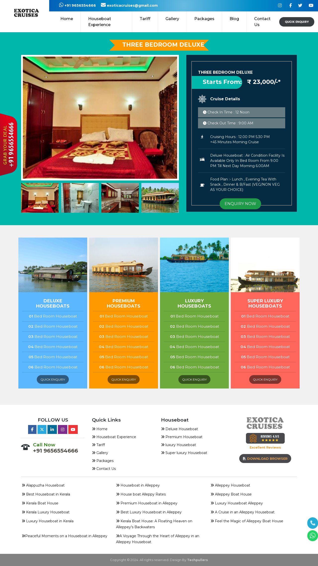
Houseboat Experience (99, 21)
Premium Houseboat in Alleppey (146, 503)
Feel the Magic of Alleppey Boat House (246, 521)
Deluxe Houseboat (179, 429)
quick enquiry (52, 379)
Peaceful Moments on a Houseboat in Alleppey (64, 536)
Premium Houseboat (181, 437)
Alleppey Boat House (231, 494)
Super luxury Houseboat (184, 453)
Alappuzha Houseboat (43, 485)
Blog (234, 18)
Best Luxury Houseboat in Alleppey (149, 512)
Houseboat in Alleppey (138, 485)
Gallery (172, 18)
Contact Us (262, 21)
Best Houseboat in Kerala (46, 494)
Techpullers (197, 560)
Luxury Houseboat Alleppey (236, 503)
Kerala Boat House (40, 503)
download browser (265, 458)
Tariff (145, 18)
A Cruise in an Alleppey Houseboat (242, 512)
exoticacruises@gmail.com (129, 5)
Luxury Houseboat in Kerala (48, 521)
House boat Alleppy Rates (141, 494)
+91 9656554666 (74, 5)
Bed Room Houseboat (53, 316)
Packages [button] (204, 18)
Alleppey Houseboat (230, 485)
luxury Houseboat (178, 445)
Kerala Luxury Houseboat (46, 512)
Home (66, 18)
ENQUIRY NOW (240, 203)
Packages (103, 461)
